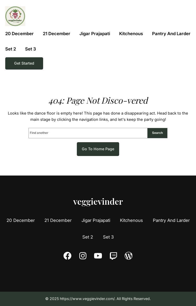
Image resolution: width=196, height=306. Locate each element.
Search (157, 133)
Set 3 (108, 237)
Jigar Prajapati (96, 220)
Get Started (24, 63)
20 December (21, 220)
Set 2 (87, 237)
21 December (58, 220)
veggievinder (98, 201)
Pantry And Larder (171, 220)
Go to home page (98, 149)
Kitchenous (131, 220)
